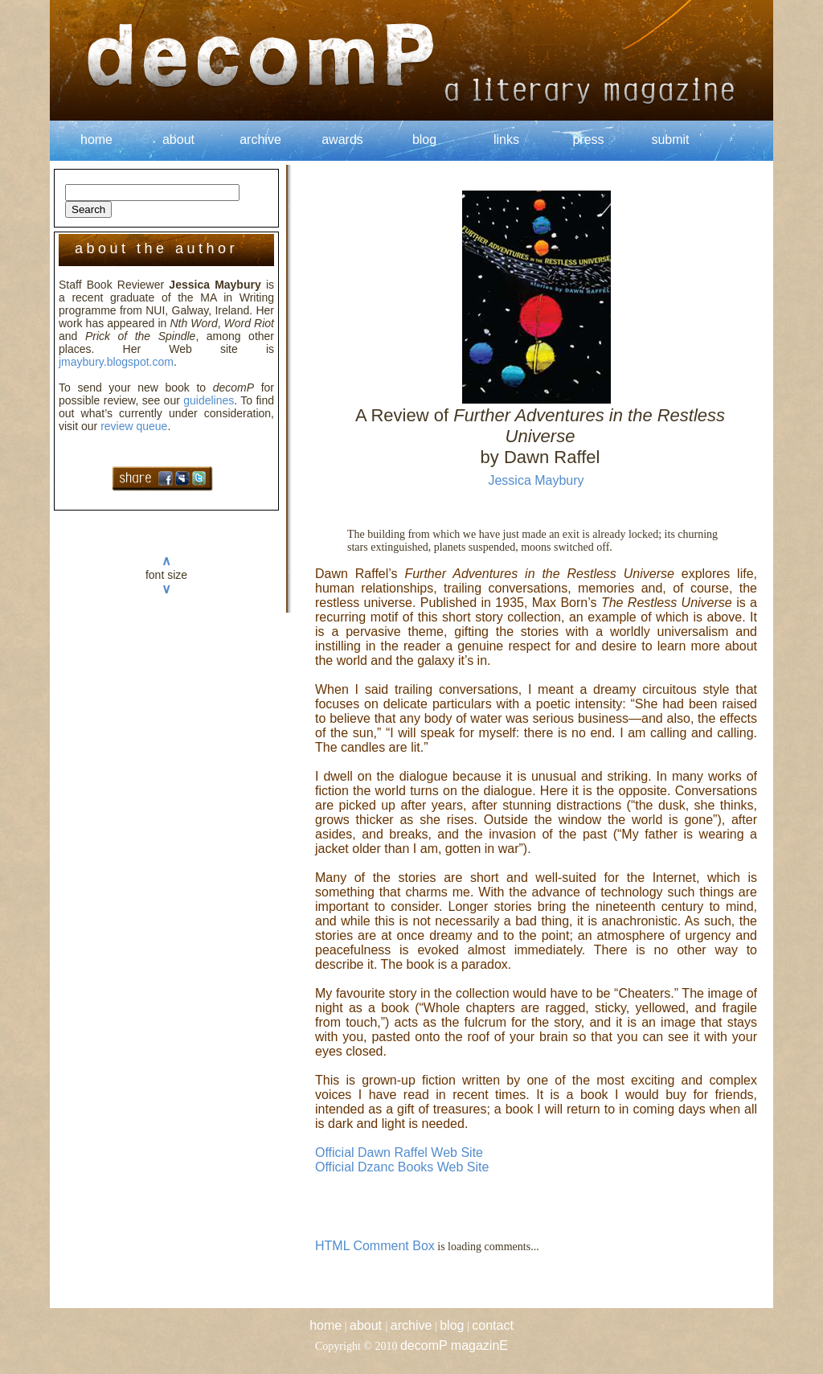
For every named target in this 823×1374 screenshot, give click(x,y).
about (178, 139)
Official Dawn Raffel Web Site (399, 1152)
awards (342, 139)
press (588, 139)
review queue (133, 426)
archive (260, 139)
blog (424, 139)
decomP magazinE (454, 1345)
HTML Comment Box (375, 1246)
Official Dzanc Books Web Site (402, 1167)
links (506, 139)
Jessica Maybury (535, 480)
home (96, 139)
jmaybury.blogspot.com (116, 361)
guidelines (208, 400)
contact (493, 1325)
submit (670, 139)
